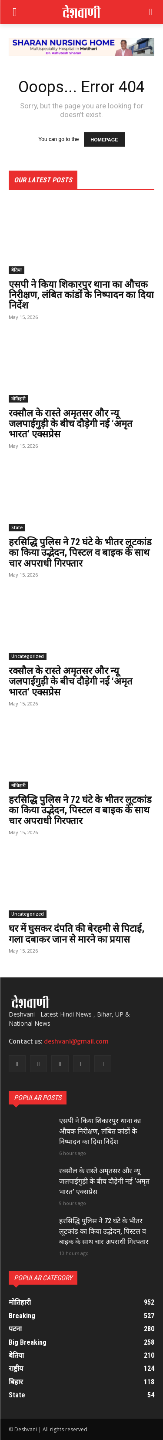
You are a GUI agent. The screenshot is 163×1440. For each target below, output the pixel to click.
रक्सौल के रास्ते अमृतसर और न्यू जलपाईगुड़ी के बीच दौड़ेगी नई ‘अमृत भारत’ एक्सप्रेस (71, 424)
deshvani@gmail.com (76, 1041)
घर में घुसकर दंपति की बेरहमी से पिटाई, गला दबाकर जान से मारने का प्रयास (76, 933)
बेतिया (16, 270)
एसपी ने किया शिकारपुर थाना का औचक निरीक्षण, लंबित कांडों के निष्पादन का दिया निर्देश (81, 295)
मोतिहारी (18, 399)
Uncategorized (27, 656)
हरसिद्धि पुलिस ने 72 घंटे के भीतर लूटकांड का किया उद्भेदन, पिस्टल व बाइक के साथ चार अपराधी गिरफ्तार (80, 552)
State (17, 527)
